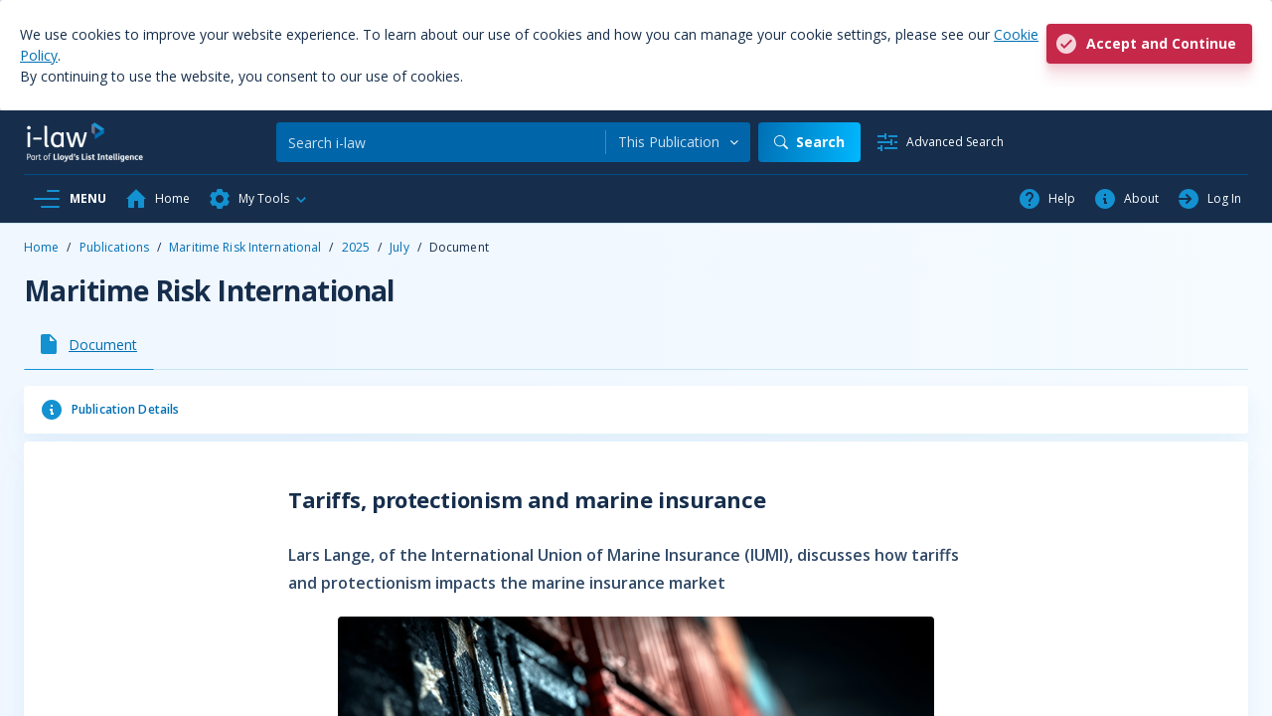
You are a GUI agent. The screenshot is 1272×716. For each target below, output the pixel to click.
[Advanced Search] (940, 142)
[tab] (89, 344)
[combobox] (678, 142)
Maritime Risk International (245, 247)
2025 (356, 247)
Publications (114, 247)
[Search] (440, 142)
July (399, 247)
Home (41, 247)
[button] (258, 199)
